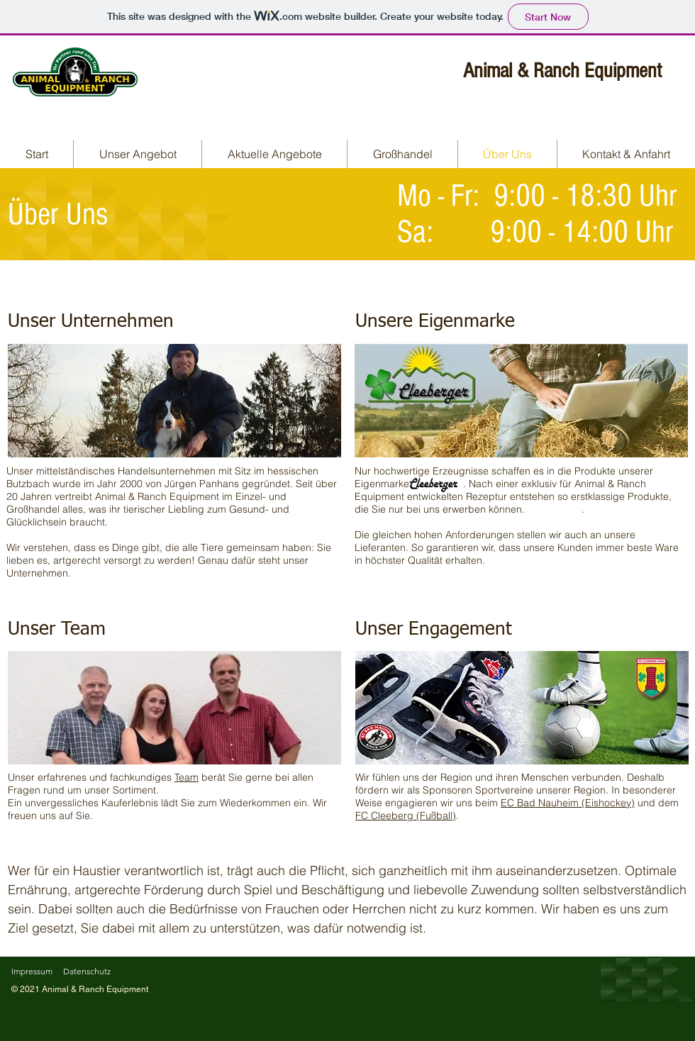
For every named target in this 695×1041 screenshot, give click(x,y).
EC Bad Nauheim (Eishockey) (568, 802)
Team (186, 777)
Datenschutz (87, 971)
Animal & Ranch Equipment (562, 71)
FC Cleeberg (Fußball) (405, 815)
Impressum (31, 971)
